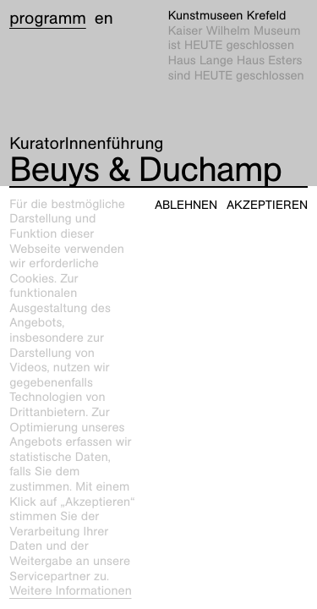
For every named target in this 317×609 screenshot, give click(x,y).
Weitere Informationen (70, 591)
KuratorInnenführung (86, 144)
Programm (47, 18)
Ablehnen (186, 205)
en (104, 18)
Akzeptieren (267, 205)
